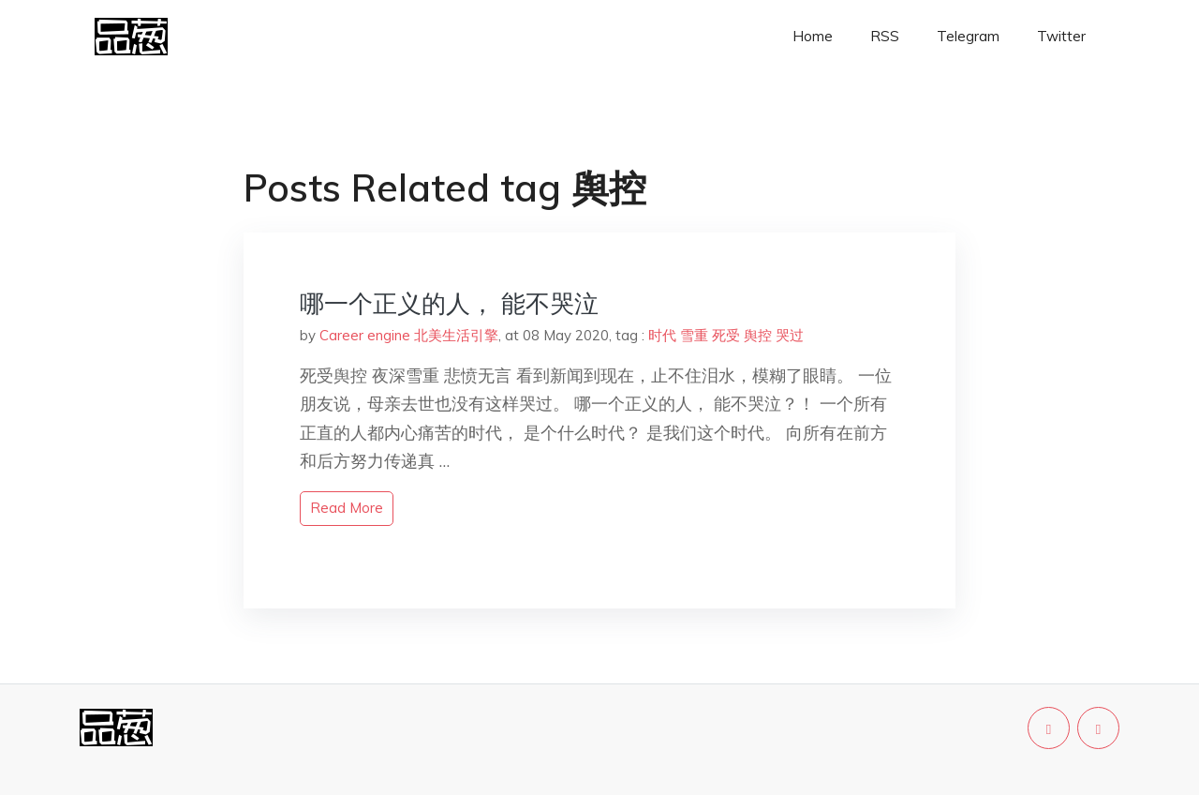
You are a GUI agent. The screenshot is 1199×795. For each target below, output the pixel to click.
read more (346, 508)
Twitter (1061, 36)
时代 (662, 335)
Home (812, 36)
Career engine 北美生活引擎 (408, 335)
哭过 (790, 335)
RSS (884, 36)
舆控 (758, 335)
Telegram (968, 36)
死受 (726, 335)
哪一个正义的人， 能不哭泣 (449, 303)
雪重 (694, 335)
